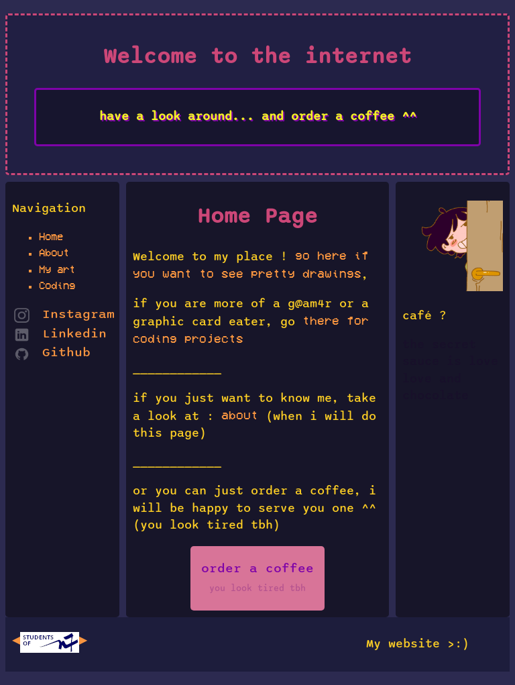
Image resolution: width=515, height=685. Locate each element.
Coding (57, 285)
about (239, 415)
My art (57, 269)
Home (51, 236)
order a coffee (257, 577)
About (54, 252)
